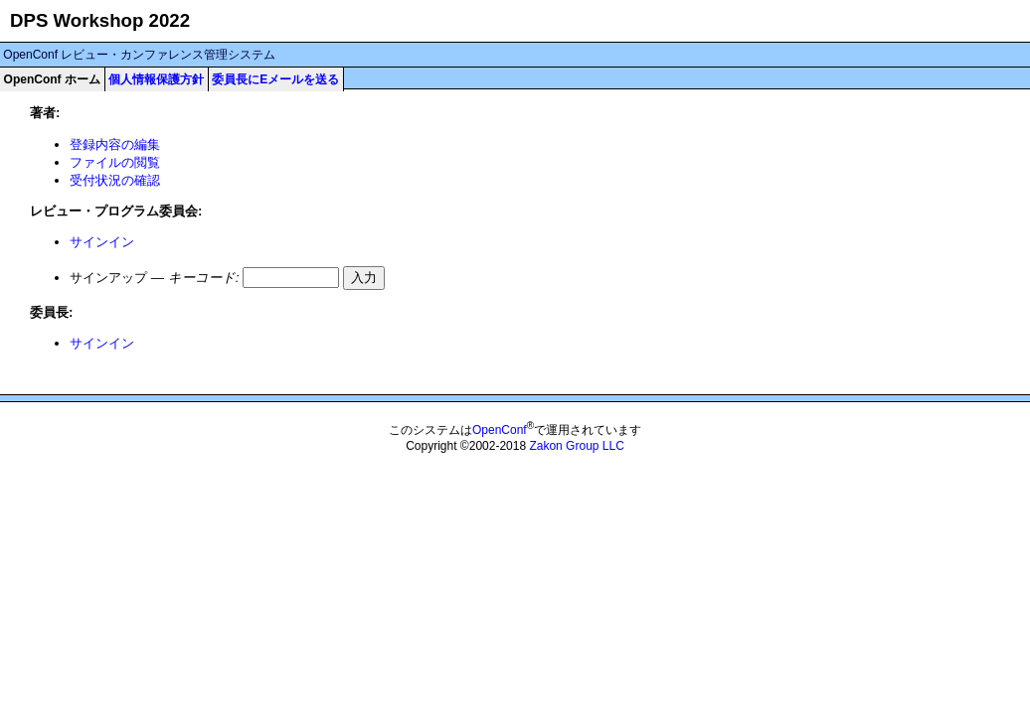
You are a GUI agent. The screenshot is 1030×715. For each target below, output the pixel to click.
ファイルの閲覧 (115, 162)
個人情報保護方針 (156, 79)
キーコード (202, 277)
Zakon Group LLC (576, 446)
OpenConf (499, 430)
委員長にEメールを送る (275, 79)
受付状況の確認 (115, 180)
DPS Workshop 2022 (100, 20)
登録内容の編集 (115, 144)
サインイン (102, 241)
